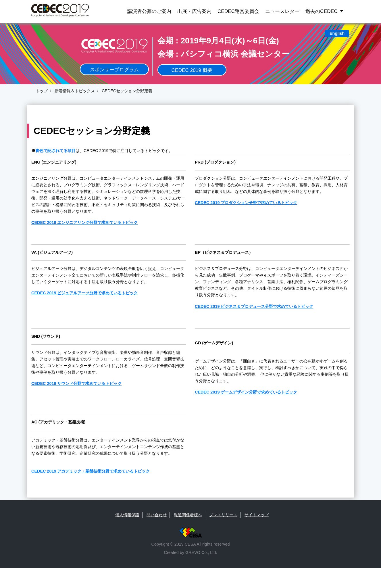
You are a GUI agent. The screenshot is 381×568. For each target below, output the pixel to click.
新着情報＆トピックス (74, 91)
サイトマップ (257, 515)
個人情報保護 (127, 515)
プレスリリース (223, 515)
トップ (42, 91)
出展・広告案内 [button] (194, 11)
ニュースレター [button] (282, 11)
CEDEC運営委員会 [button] (238, 11)
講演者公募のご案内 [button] (149, 11)
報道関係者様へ (188, 515)
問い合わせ (157, 515)
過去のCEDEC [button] (322, 11)
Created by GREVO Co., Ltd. (190, 552)
